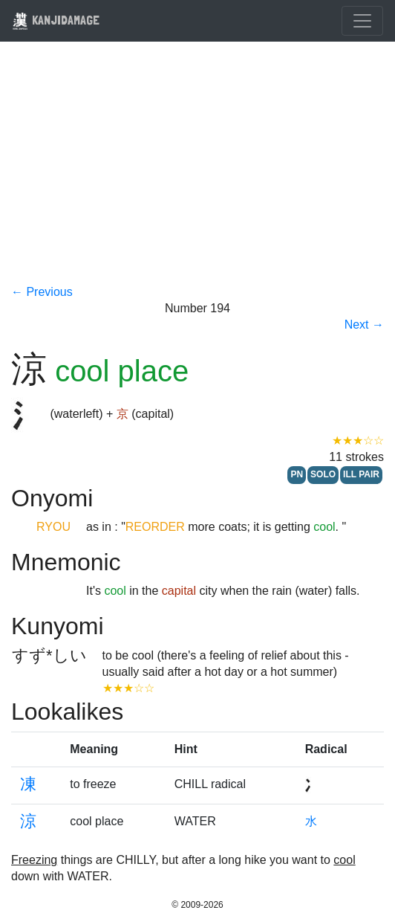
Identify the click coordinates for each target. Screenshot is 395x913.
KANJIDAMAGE (55, 20)
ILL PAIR (361, 474)
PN (296, 474)
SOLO (323, 474)
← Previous (42, 291)
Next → (364, 324)
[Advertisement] (197, 172)
